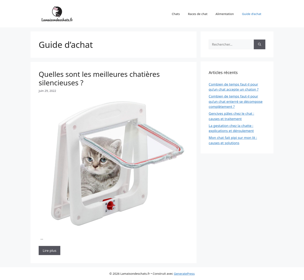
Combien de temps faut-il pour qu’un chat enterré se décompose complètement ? (236, 101)
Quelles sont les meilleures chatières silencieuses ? (99, 78)
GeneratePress (184, 273)
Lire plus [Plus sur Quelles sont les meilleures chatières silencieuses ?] (49, 250)
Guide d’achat (251, 14)
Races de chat (197, 14)
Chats (176, 14)
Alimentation (225, 14)
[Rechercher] (259, 44)
